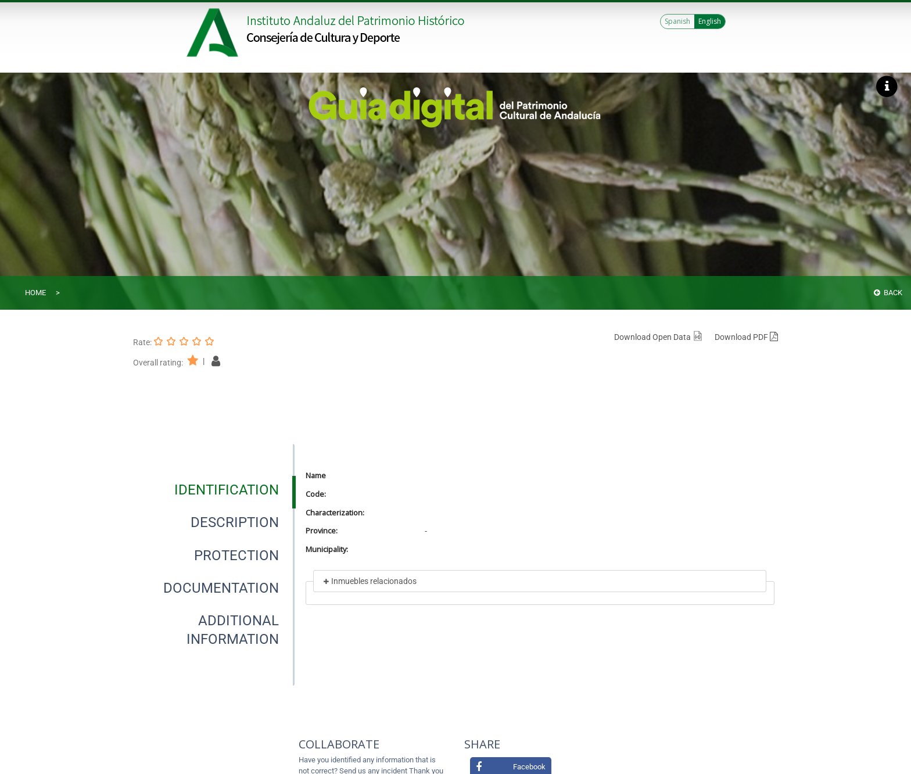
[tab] (226, 490)
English (709, 21)
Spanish (677, 21)
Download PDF (746, 337)
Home (35, 292)
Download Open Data (658, 337)
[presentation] (214, 490)
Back (888, 292)
